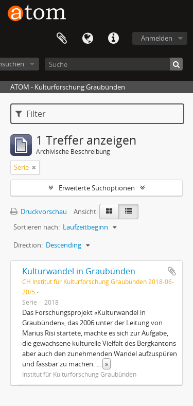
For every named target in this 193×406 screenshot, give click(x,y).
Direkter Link (113, 38)
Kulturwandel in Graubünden (78, 271)
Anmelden (156, 38)
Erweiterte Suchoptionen (97, 187)
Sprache (87, 38)
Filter (30, 113)
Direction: (28, 245)
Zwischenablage (62, 38)
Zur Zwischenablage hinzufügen (172, 271)
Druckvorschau (38, 211)
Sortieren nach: (36, 227)
